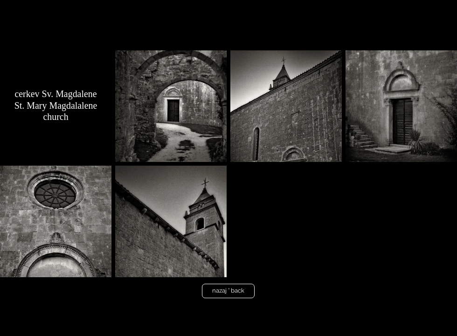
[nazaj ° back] (228, 291)
